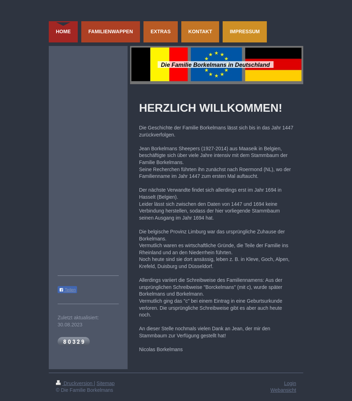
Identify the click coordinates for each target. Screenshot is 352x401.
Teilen (67, 289)
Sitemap (105, 383)
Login (290, 383)
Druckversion (75, 383)
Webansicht (283, 390)
